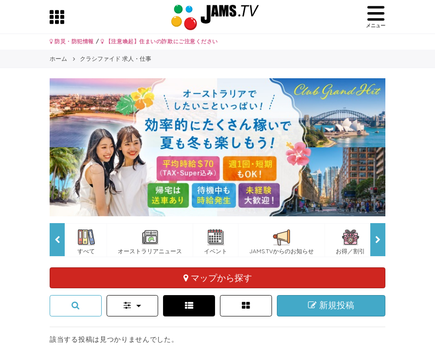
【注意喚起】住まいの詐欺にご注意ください (159, 41)
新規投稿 (331, 305)
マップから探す (217, 277)
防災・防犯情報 (72, 41)
